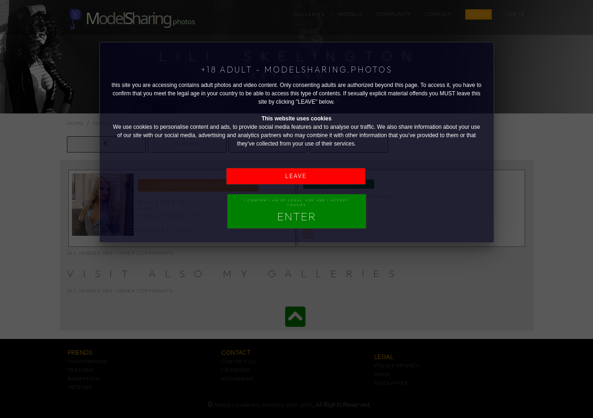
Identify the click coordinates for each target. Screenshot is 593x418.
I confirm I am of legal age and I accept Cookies (296, 210)
